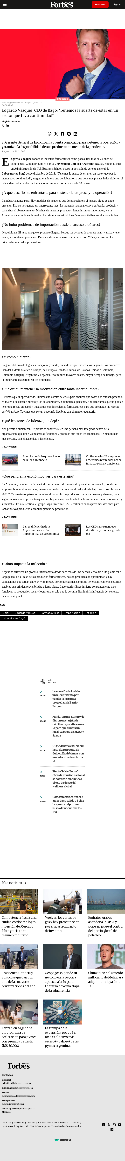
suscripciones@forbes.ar (13, 1104)
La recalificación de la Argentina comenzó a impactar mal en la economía (41, 530)
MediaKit (6, 1123)
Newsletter (19, 1123)
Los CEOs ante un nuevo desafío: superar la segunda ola (103, 530)
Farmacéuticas (50, 612)
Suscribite (100, 4)
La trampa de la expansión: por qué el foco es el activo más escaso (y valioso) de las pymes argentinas (62, 1037)
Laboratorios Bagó (13, 618)
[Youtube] (120, 1124)
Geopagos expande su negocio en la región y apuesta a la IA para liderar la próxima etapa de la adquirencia (62, 981)
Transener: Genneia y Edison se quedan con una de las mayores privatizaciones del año (18, 979)
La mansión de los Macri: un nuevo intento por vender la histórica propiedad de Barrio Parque (67, 699)
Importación (72, 612)
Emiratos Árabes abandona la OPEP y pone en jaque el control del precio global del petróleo (105, 926)
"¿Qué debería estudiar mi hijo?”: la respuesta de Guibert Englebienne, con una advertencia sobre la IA (68, 754)
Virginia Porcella (11, 121)
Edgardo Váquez (25, 612)
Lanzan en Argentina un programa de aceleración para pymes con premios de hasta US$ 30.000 (19, 1037)
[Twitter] (109, 1124)
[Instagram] (114, 1124)
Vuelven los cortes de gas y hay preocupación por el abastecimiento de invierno (62, 924)
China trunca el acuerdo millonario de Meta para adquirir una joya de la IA (105, 979)
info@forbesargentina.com (21, 1088)
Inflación (91, 612)
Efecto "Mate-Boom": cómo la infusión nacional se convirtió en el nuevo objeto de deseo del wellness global (68, 779)
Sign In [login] (117, 4)
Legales (19, 1126)
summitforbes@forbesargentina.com (18, 1096)
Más (66, 681)
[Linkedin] (112, 1129)
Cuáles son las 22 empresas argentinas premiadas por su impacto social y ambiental (104, 460)
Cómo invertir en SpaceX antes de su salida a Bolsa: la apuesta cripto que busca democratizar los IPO (68, 805)
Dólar (5, 612)
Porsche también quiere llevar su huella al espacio (41, 458)
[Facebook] (103, 1124)
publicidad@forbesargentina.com (16, 1083)
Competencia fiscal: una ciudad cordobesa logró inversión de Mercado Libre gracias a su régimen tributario (19, 926)
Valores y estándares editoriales (53, 1123)
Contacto (31, 1123)
